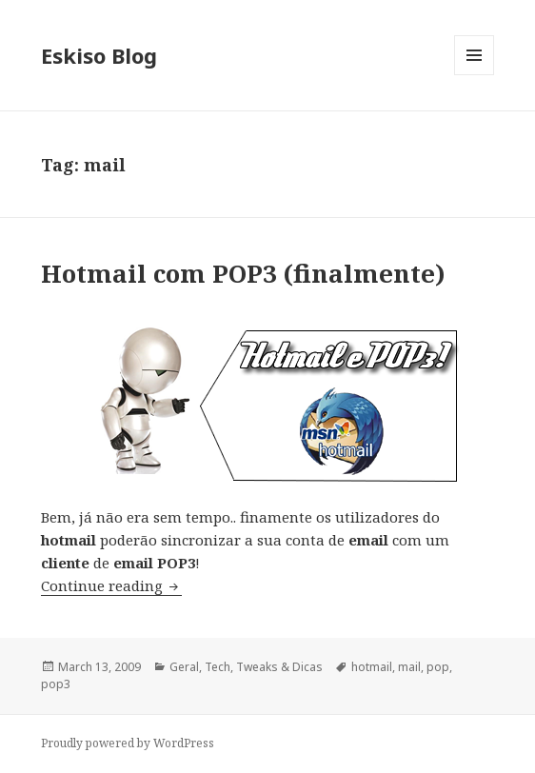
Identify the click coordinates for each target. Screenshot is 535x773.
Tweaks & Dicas (279, 667)
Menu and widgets (474, 74)
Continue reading (111, 585)
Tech (217, 667)
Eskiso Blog (99, 55)
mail (409, 667)
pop (437, 667)
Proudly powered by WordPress (127, 743)
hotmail (371, 667)
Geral (184, 667)
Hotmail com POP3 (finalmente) (243, 273)
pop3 (55, 684)
